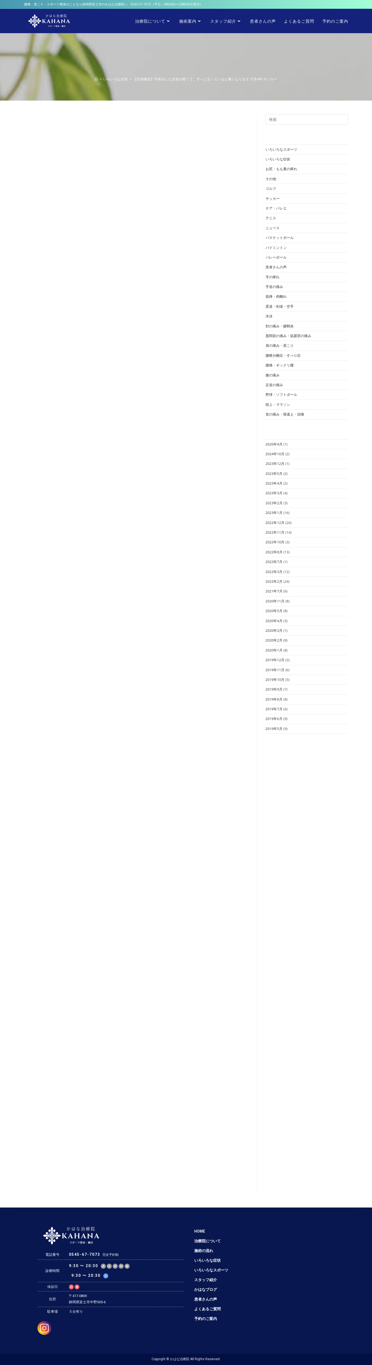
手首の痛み (274, 286)
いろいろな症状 (278, 159)
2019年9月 (274, 689)
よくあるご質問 (207, 1309)
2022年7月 (274, 561)
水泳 (269, 316)
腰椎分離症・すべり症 (283, 355)
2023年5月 (274, 473)
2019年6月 (274, 718)
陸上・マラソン (278, 404)
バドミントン (276, 247)
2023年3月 (274, 493)
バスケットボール (280, 237)
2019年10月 (275, 679)
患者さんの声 (276, 267)
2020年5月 (274, 610)
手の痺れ (273, 277)
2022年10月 (275, 542)
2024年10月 (275, 453)
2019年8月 (274, 699)
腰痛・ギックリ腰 (280, 365)
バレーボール (276, 257)
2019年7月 (274, 708)
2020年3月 (274, 630)
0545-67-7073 (140, 4)
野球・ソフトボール (281, 394)
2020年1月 (274, 650)
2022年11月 (275, 532)
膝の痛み (273, 375)
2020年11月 (275, 601)
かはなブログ (205, 1289)
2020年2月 (274, 640)
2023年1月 (274, 512)
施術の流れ (203, 1251)
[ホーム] (96, 79)
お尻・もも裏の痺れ (281, 168)
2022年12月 (275, 522)
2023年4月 (274, 483)
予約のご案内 (205, 1318)
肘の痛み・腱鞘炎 (280, 326)
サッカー (273, 198)
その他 (271, 178)
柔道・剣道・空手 (280, 306)
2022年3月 (274, 571)
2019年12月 (275, 659)
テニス (271, 217)
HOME (199, 1231)
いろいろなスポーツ (281, 149)
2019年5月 (274, 728)
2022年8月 (274, 552)
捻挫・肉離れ (276, 296)
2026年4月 (274, 444)
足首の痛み (274, 384)
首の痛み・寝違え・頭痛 (285, 414)
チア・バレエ (276, 208)
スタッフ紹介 (205, 1280)
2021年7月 (274, 591)
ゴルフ (271, 188)
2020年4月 (274, 620)
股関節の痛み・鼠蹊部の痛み (288, 335)
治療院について (207, 1241)
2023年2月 (274, 502)
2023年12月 (275, 463)
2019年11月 (275, 669)
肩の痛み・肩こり (280, 345)
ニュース (273, 227)
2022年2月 (274, 581)
